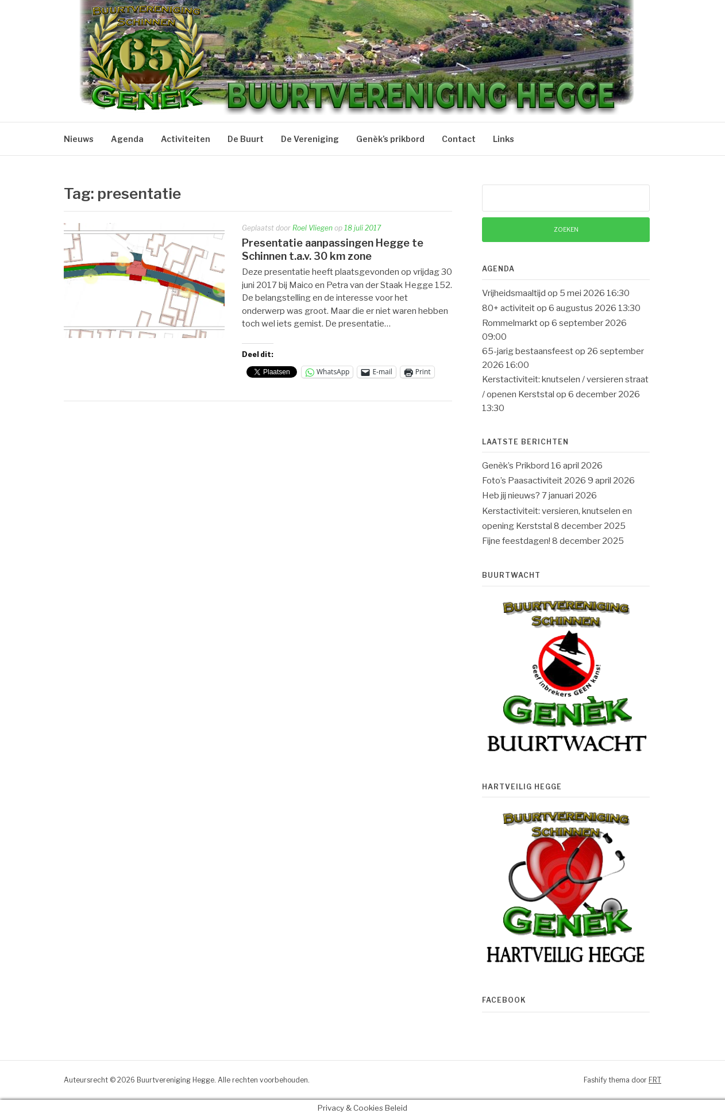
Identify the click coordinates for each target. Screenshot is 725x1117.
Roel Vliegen (312, 228)
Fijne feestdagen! (516, 541)
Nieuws (79, 139)
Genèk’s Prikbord (515, 465)
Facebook (504, 1000)
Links (503, 139)
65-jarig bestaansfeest (527, 351)
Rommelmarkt (510, 323)
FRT (655, 1080)
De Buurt (245, 139)
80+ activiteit (508, 308)
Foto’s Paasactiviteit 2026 (534, 480)
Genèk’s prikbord (390, 139)
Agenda (127, 139)
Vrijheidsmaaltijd (514, 293)
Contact (459, 139)
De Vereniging (310, 139)
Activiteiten (185, 139)
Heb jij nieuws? (511, 495)
